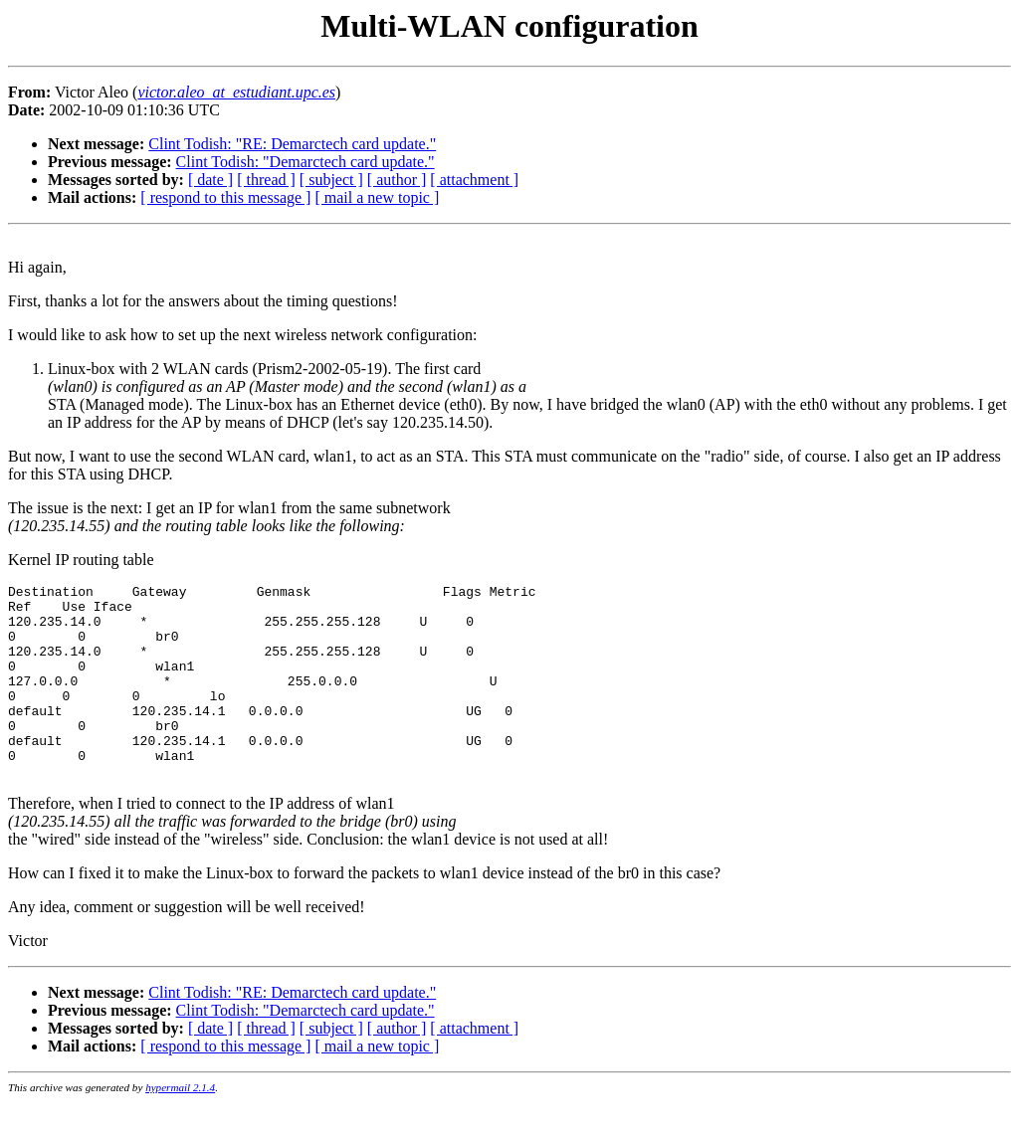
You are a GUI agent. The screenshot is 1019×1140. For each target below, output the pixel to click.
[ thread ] (266, 179)
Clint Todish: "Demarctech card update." (305, 161)
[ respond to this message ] (225, 197)
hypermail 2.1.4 (180, 1126)
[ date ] (210, 179)
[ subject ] (331, 179)
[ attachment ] (474, 179)
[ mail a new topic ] (376, 197)
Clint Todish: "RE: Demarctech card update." (292, 143)
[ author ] (397, 179)
